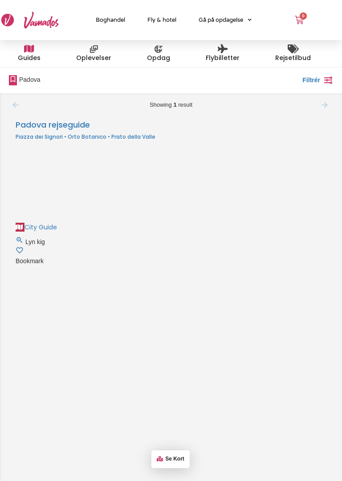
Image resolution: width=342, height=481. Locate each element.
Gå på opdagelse (225, 19)
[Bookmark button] (20, 252)
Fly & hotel (161, 20)
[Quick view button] (20, 241)
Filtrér (317, 80)
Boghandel (110, 20)
